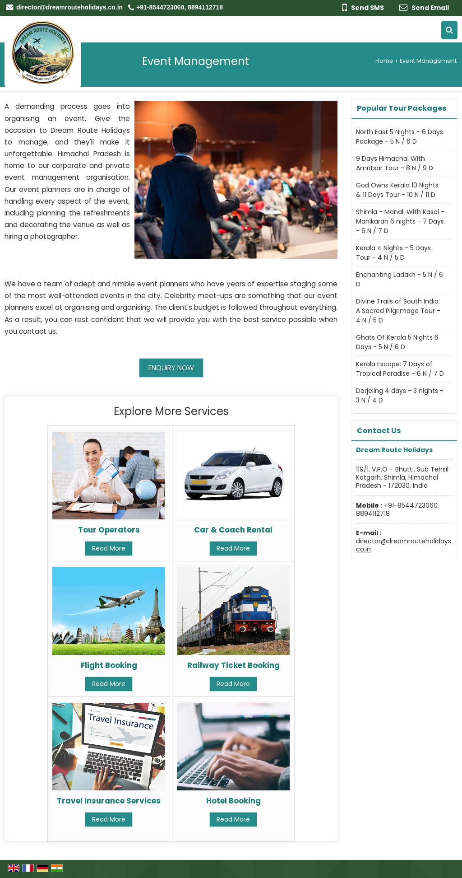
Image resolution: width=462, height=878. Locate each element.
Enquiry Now (171, 368)
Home (384, 61)
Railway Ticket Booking (233, 665)
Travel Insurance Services (109, 800)
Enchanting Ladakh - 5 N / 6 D (399, 279)
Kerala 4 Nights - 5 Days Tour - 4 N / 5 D (393, 252)
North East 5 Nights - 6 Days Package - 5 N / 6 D (399, 136)
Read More (108, 548)
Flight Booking (109, 665)
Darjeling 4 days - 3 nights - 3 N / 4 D (400, 395)
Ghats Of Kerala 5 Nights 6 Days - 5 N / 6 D (397, 342)
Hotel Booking (233, 800)
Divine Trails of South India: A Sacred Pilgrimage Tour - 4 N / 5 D (398, 311)
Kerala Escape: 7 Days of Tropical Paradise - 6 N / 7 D (400, 369)
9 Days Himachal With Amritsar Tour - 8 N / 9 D (394, 163)
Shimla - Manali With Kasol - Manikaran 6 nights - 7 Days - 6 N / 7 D (400, 221)
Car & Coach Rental (233, 529)
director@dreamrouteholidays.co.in (69, 7)
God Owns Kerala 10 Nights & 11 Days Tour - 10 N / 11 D (397, 190)
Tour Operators (109, 529)
